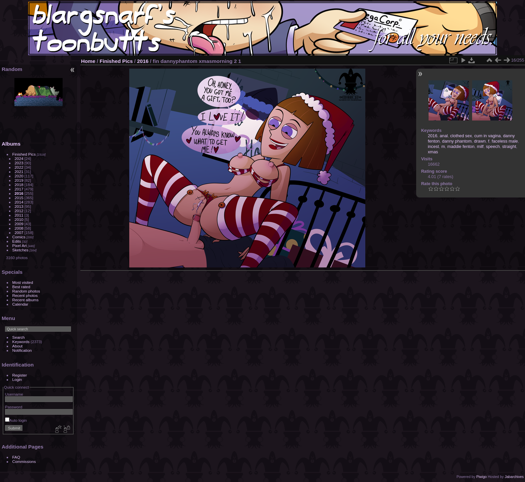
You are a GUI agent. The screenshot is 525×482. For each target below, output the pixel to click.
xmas (433, 151)
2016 (19, 193)
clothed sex (461, 135)
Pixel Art (19, 245)
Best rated (21, 287)
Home (88, 61)
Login (17, 379)
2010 (19, 219)
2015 (19, 197)
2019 (19, 180)
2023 (19, 163)
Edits (16, 241)
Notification (22, 350)
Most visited (22, 282)
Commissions (24, 461)
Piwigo (481, 477)
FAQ (16, 457)
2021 (19, 171)
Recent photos (25, 295)
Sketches (20, 250)
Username (14, 394)
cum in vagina (487, 135)
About (17, 346)
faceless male (505, 141)
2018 (19, 184)
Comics (18, 237)
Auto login (16, 420)
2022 (19, 167)
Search (18, 337)
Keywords (21, 341)
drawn (480, 141)
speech (493, 146)
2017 (19, 189)
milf (480, 146)
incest (433, 146)
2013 (19, 206)
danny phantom (456, 141)
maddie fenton (460, 146)
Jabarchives (514, 477)
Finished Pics (24, 154)
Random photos (26, 291)
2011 (19, 215)
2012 (19, 211)
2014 (19, 202)
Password (13, 407)
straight (509, 146)
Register (19, 375)
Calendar (20, 304)
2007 (19, 232)
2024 (19, 158)
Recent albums (25, 300)
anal (444, 135)
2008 (19, 228)
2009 (19, 224)
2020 (19, 176)
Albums (11, 144)
